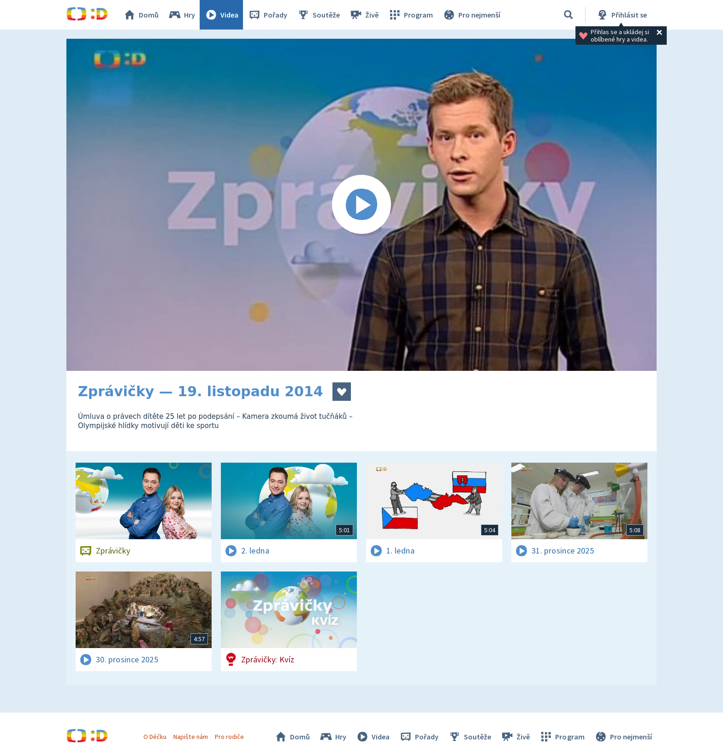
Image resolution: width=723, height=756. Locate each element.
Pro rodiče (229, 736)
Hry (181, 15)
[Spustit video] (361, 205)
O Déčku (154, 736)
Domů (141, 15)
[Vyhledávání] (568, 15)
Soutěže (318, 15)
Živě (364, 15)
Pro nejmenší (471, 15)
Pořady (267, 15)
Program (410, 15)
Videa (221, 15)
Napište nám (190, 736)
